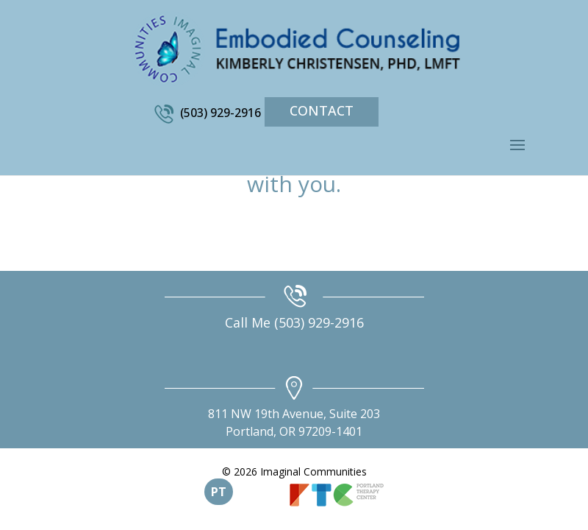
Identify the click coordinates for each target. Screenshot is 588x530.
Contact (322, 110)
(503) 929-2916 (220, 113)
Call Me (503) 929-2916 (294, 322)
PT (218, 492)
